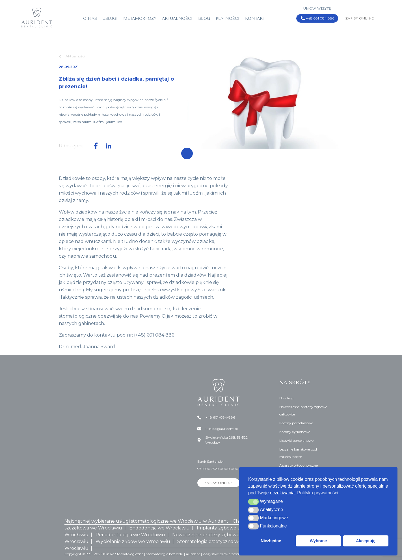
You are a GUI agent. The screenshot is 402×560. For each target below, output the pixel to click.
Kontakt (255, 18)
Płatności (227, 18)
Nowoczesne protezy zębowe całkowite (303, 410)
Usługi (110, 18)
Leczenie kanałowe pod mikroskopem (298, 453)
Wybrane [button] (318, 541)
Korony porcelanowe (296, 423)
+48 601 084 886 (317, 18)
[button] (253, 502)
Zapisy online (359, 18)
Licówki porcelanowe (296, 440)
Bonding (286, 398)
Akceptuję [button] (365, 541)
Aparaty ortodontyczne (298, 465)
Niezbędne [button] (271, 541)
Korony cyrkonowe (294, 432)
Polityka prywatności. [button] (318, 492)
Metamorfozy (139, 18)
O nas (90, 18)
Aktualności (177, 18)
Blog (204, 18)
